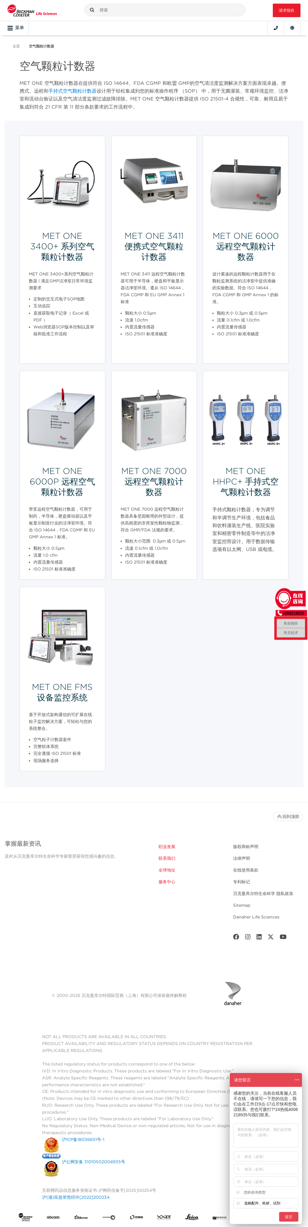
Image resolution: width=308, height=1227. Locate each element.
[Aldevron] (81, 1218)
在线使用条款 (245, 870)
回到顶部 (287, 816)
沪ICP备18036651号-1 (83, 1139)
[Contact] (276, 28)
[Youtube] (283, 938)
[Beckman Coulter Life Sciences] (32, 10)
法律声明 (241, 858)
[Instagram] (248, 938)
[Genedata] (109, 1218)
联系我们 (167, 858)
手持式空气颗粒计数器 (72, 91)
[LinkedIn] (259, 938)
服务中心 (167, 881)
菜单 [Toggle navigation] (16, 28)
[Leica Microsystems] (192, 1218)
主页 (16, 46)
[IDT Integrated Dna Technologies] (164, 1218)
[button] (92, 10)
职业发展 (167, 846)
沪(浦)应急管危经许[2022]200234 (75, 1197)
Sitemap (241, 905)
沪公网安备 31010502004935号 (93, 1161)
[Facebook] (236, 938)
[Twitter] (271, 938)
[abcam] (53, 1218)
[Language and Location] (292, 28)
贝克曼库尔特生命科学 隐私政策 (263, 893)
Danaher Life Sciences (256, 917)
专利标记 (241, 881)
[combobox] (165, 10)
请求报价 (286, 10)
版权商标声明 (245, 846)
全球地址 (167, 870)
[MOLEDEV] (219, 1218)
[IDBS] (136, 1218)
